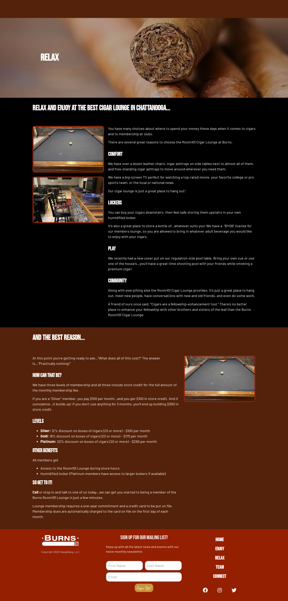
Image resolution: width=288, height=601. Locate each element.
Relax (219, 558)
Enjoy (219, 549)
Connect (219, 576)
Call (35, 492)
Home (219, 540)
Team (220, 567)
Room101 (189, 142)
